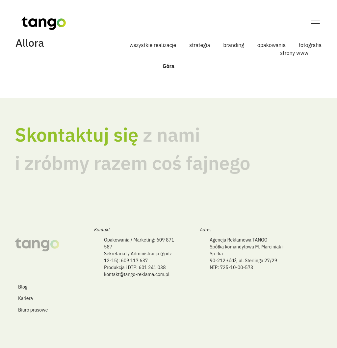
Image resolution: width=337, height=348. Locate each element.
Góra (168, 66)
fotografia (310, 45)
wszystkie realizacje (153, 45)
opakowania (271, 45)
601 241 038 (152, 267)
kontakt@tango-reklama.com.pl (136, 274)
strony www (294, 53)
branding (233, 45)
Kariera (25, 298)
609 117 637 (134, 261)
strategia (199, 45)
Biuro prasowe (33, 310)
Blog (22, 287)
